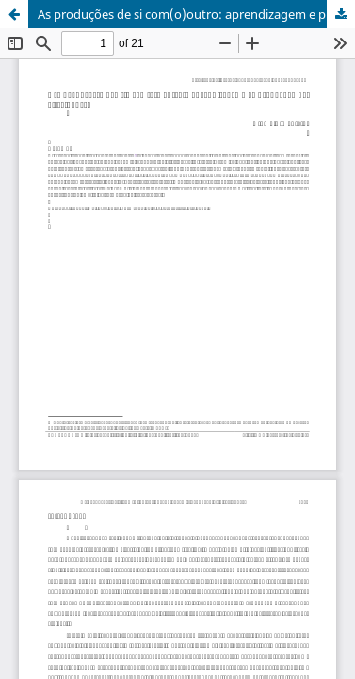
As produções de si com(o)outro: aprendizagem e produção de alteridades (196, 14)
